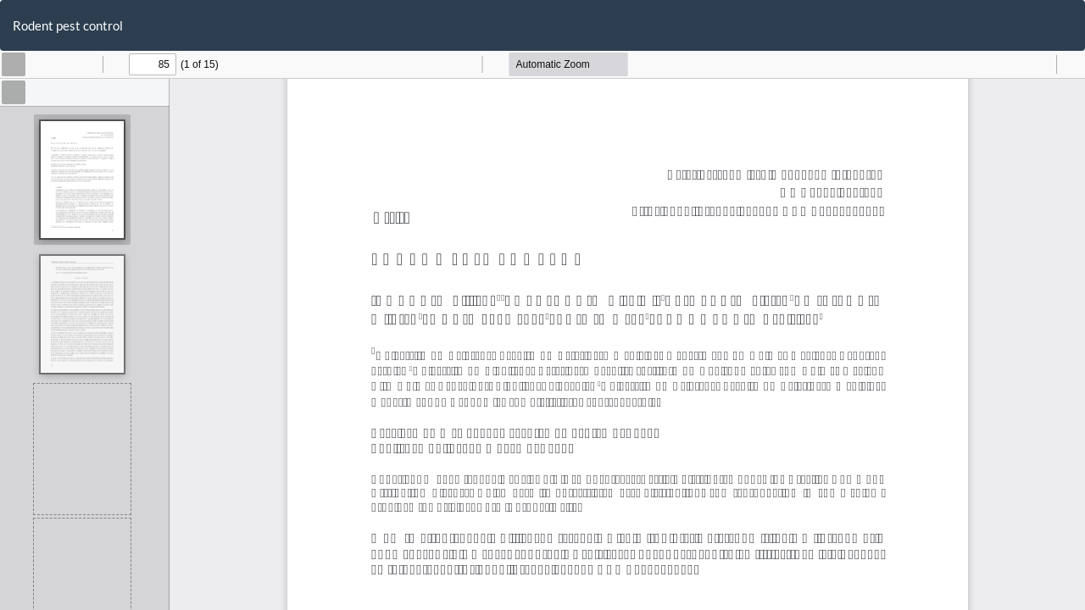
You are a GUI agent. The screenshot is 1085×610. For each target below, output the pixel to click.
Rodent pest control (68, 25)
